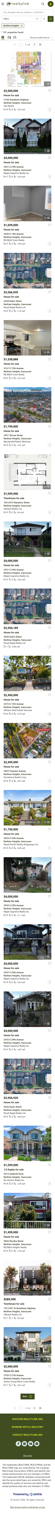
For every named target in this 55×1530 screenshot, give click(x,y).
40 (47, 688)
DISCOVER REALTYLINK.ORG (27, 1419)
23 (47, 822)
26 (47, 419)
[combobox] (27, 12)
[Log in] (51, 4)
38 (47, 1359)
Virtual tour (33, 822)
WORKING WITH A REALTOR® (27, 1427)
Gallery (2, 37)
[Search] (42, 4)
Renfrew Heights (11, 25)
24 (47, 487)
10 (47, 352)
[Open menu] (3, 4)
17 (47, 1225)
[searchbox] (25, 12)
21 (47, 1292)
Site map (27, 1455)
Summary (14, 37)
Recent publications (40, 37)
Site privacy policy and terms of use (27, 1507)
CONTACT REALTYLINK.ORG (27, 1435)
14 (47, 218)
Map (8, 37)
